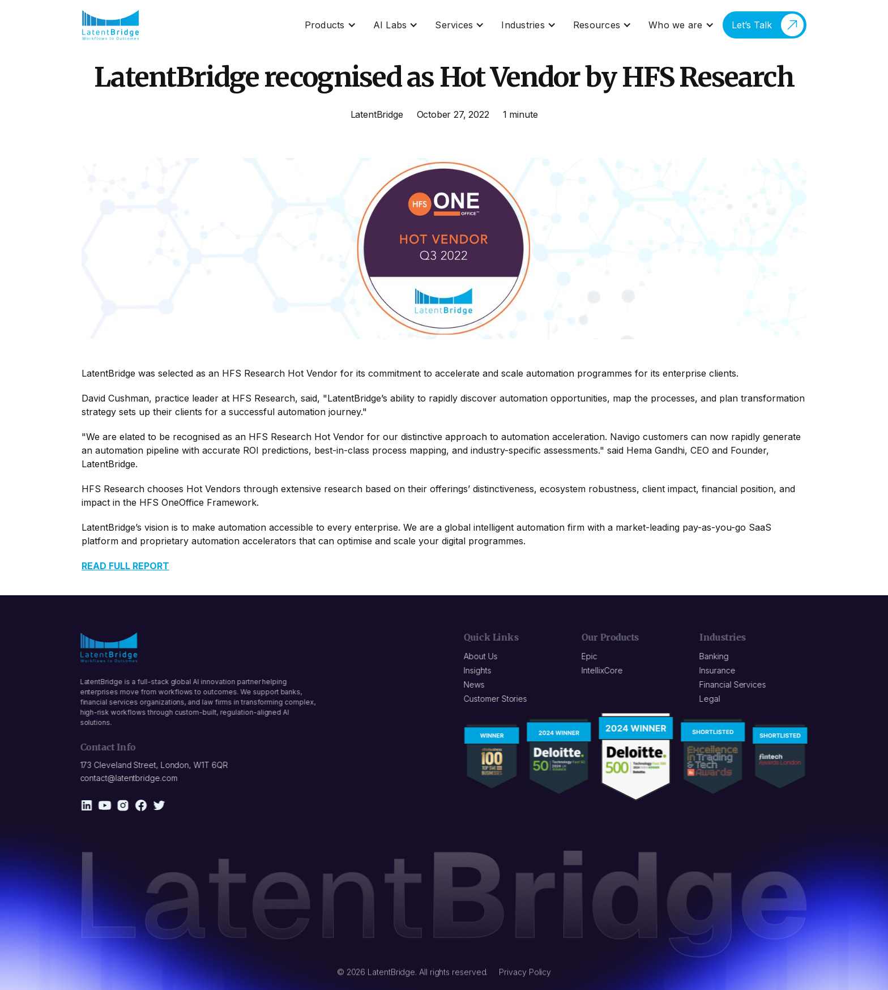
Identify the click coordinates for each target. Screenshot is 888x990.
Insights (483, 670)
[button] (330, 24)
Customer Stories (501, 698)
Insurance (723, 670)
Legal (716, 698)
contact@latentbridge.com (122, 778)
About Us (486, 656)
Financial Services (739, 684)
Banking (720, 656)
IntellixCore (608, 670)
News (480, 684)
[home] (111, 25)
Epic (596, 656)
